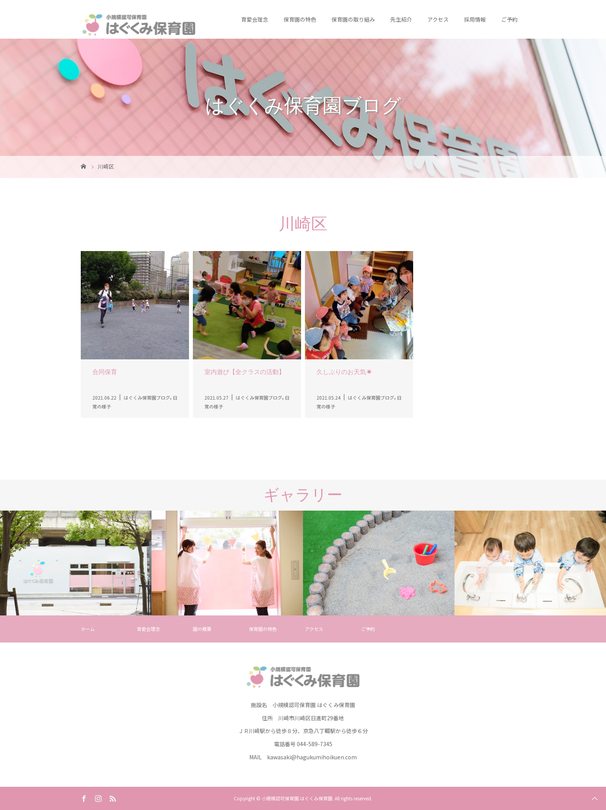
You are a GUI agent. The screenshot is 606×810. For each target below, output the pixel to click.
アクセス (438, 19)
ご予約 (509, 19)
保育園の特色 (300, 19)
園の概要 (202, 628)
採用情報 (475, 19)
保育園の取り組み (353, 19)
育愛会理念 (254, 19)
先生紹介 (401, 19)
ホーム (88, 628)
